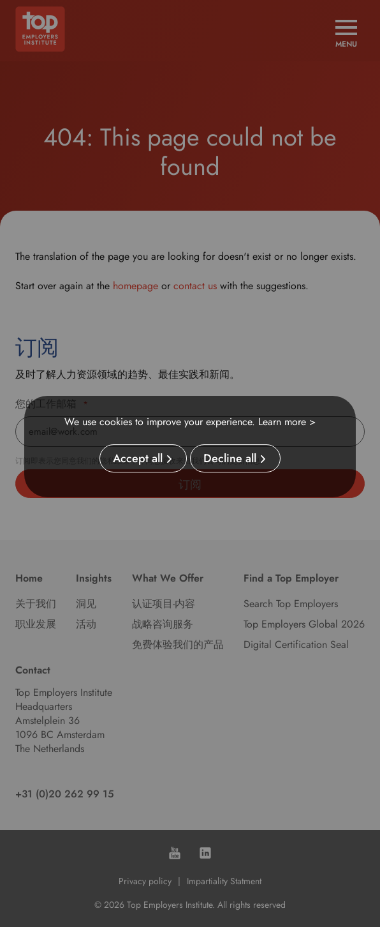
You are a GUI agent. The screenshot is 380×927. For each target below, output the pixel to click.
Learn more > (287, 421)
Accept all (138, 458)
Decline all (229, 458)
